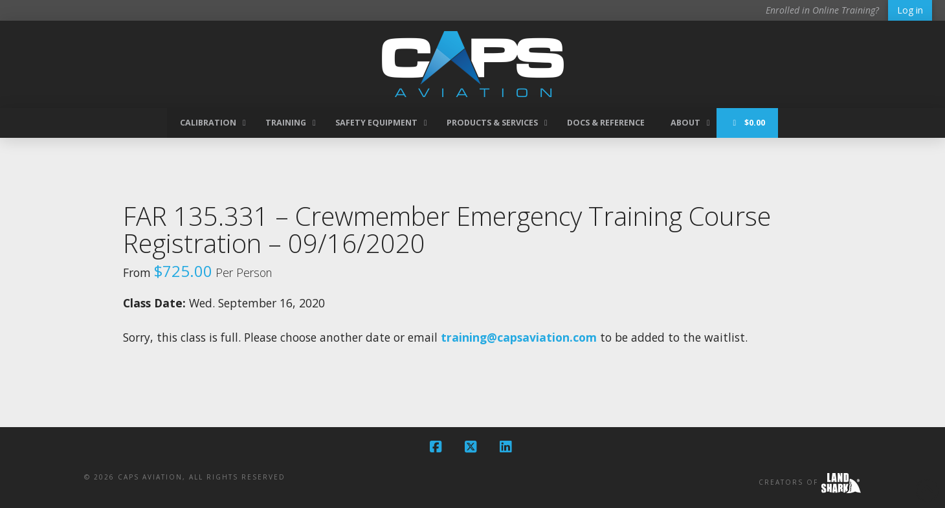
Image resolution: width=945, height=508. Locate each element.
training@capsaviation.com (519, 337)
